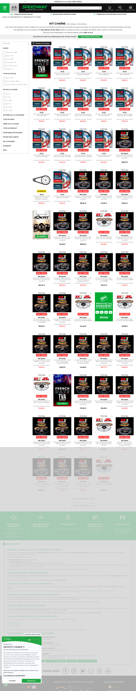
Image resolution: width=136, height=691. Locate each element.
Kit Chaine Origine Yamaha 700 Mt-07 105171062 (62, 74)
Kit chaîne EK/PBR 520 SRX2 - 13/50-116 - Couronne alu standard (125, 239)
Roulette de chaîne (14, 626)
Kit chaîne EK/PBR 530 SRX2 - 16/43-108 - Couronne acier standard (83, 239)
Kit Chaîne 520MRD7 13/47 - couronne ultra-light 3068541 (124, 320)
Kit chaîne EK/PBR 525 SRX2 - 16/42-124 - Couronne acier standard (125, 157)
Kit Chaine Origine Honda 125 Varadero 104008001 (62, 197)
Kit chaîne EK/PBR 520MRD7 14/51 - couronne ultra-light (104, 402)
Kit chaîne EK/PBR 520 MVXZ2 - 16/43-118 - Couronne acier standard (42, 485)
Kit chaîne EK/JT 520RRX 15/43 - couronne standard (104, 484)
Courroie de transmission (55, 661)
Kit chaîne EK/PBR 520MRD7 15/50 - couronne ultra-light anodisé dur (104, 362)
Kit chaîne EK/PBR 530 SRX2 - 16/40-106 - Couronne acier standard (42, 280)
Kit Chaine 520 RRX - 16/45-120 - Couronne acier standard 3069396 (62, 485)
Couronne (71, 661)
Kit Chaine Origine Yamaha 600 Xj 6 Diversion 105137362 (62, 156)
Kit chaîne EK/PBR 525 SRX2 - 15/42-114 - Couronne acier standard (125, 198)
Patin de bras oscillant (15, 624)
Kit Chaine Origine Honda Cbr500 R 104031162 (41, 156)
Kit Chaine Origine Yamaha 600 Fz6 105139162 (62, 115)
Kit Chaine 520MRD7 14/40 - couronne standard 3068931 (124, 279)
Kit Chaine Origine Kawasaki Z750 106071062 (41, 115)
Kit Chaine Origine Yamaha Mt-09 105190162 (104, 74)
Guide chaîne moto (14, 622)
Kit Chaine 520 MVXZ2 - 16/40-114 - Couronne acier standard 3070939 (125, 444)
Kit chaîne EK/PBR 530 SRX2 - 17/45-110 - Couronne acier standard (104, 198)
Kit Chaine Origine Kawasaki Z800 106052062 (124, 74)
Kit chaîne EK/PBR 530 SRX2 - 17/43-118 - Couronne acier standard (83, 198)
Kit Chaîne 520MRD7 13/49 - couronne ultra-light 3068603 (83, 320)
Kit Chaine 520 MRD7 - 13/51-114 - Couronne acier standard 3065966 (62, 362)
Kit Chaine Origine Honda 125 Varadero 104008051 (83, 74)
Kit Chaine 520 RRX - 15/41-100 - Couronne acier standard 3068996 (83, 485)
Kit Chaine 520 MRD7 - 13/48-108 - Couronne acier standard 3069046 (83, 280)
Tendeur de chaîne (14, 627)
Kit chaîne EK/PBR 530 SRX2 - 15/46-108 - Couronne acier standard (62, 280)
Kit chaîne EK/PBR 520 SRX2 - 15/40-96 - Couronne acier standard (62, 239)
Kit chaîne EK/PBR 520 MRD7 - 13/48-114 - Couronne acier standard (125, 403)
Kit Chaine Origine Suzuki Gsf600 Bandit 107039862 (125, 115)
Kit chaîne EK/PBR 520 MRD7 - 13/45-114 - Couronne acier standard (62, 321)
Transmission (27, 17)
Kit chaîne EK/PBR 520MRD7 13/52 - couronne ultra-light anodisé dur (83, 403)
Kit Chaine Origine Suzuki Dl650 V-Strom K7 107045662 (83, 115)
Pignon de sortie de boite (87, 661)
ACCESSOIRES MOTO (15, 17)
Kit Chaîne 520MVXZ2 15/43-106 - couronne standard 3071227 (103, 444)
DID (60, 576)
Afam (63, 576)
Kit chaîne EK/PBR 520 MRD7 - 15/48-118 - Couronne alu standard (125, 362)
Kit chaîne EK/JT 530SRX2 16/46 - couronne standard (104, 238)
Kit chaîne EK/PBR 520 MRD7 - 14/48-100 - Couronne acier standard (83, 444)
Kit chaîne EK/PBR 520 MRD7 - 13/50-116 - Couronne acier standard (42, 362)
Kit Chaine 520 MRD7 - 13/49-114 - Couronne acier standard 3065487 (83, 362)
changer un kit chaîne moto (91, 656)
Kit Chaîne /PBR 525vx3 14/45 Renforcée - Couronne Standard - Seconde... (41, 198)
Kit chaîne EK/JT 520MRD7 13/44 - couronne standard (42, 402)
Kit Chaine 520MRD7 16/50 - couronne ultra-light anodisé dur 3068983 (104, 280)
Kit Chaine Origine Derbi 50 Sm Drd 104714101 (104, 115)
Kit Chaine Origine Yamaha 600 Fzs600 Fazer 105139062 (83, 156)
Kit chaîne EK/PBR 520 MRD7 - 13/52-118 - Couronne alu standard (62, 444)
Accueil (4, 17)
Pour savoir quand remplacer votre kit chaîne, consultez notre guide (95, 591)
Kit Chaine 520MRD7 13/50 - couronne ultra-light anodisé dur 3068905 (41, 321)
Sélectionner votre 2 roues (90, 36)
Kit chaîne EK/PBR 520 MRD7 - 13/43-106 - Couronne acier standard (42, 444)
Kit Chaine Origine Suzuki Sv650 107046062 (104, 156)
